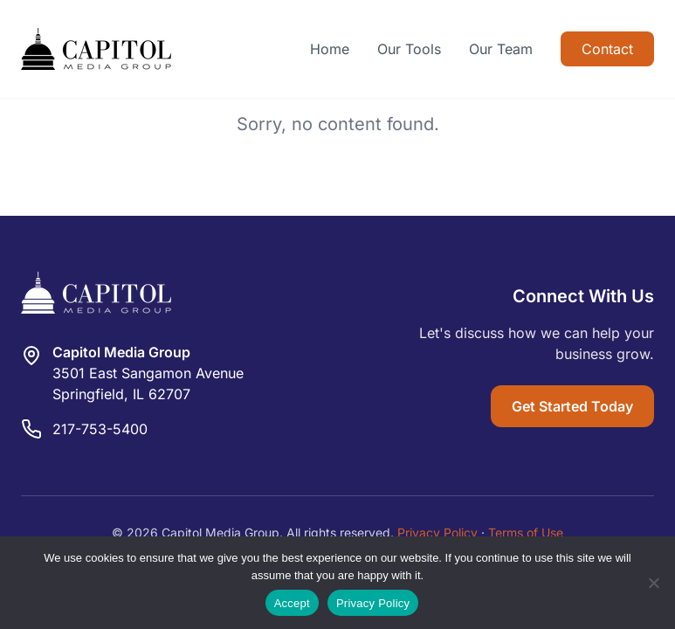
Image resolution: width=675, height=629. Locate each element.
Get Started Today (572, 406)
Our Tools (409, 49)
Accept (292, 603)
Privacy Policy (437, 532)
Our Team (501, 49)
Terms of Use (525, 532)
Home (329, 49)
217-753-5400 (100, 429)
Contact (607, 49)
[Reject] (653, 582)
